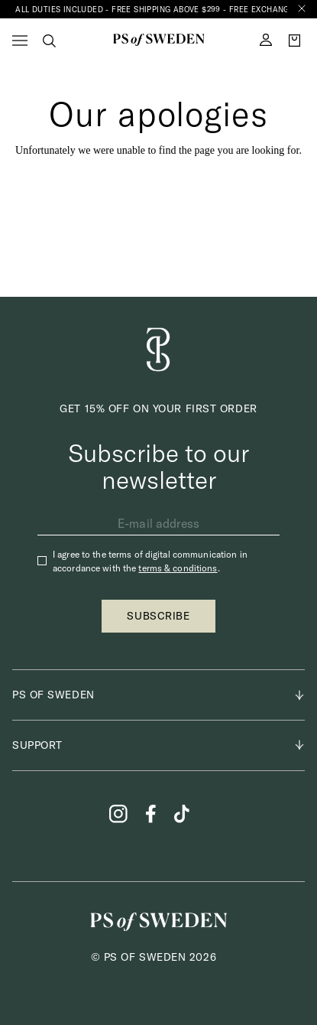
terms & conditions (177, 568)
